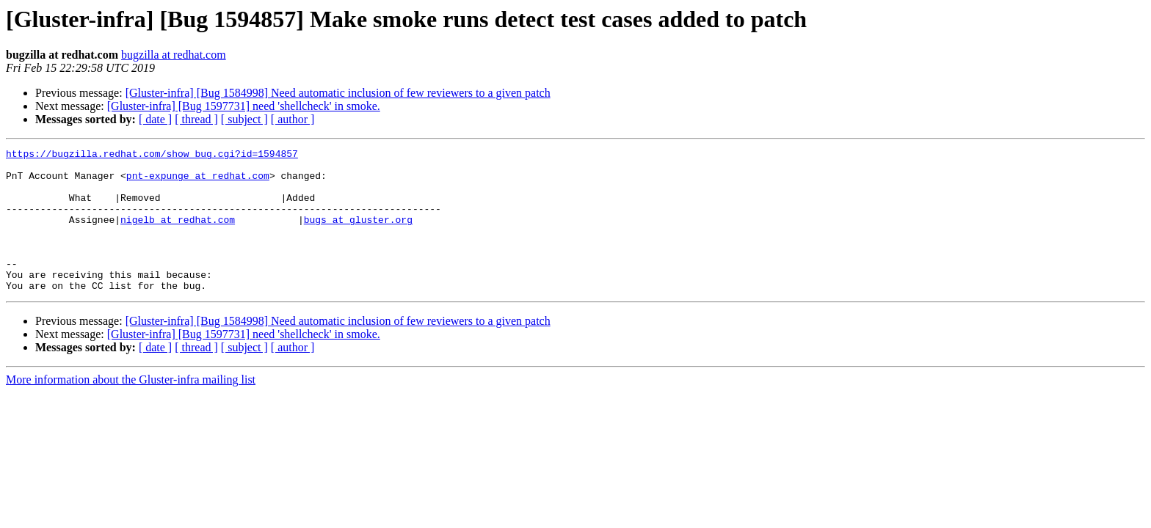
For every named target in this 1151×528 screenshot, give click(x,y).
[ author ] (293, 119)
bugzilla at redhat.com (173, 54)
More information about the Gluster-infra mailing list (130, 408)
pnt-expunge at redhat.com (197, 181)
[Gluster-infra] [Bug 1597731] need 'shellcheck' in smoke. (243, 106)
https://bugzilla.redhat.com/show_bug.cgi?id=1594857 (152, 155)
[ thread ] (196, 119)
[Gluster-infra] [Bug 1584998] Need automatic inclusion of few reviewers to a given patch (338, 93)
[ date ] (155, 119)
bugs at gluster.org (358, 234)
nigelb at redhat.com (177, 234)
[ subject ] (244, 119)
